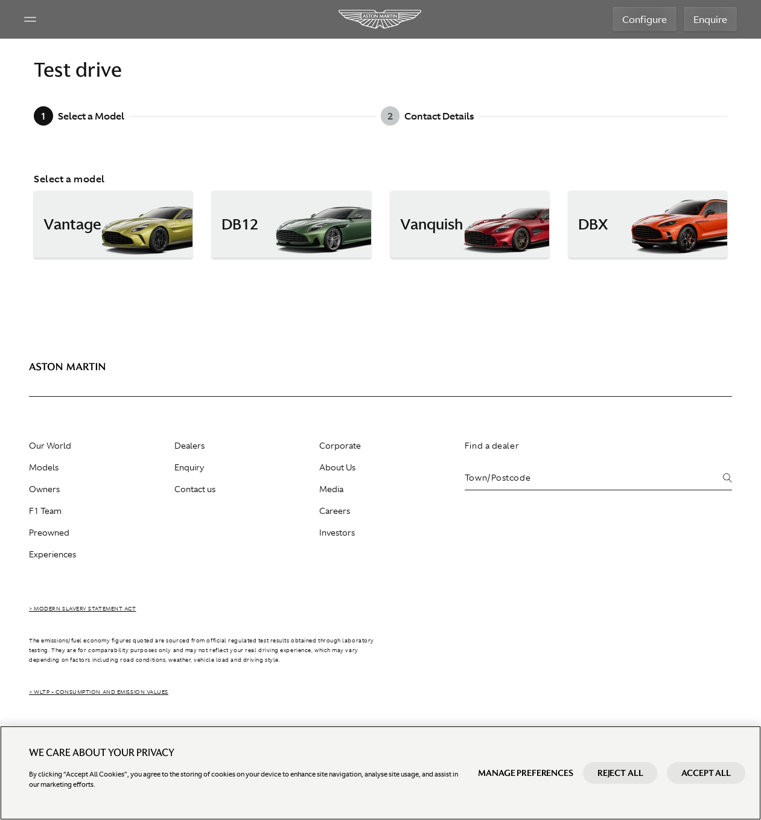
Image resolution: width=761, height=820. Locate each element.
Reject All (620, 786)
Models (44, 467)
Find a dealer (492, 445)
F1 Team (45, 510)
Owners (44, 489)
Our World (50, 445)
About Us (337, 467)
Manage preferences (525, 786)
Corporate (340, 445)
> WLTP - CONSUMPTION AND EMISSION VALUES (98, 692)
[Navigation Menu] (30, 19)
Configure (644, 19)
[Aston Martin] (380, 19)
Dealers (189, 445)
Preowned (49, 532)
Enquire (710, 19)
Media (331, 489)
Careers (334, 510)
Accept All (706, 786)
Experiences (52, 554)
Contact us (194, 489)
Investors (337, 532)
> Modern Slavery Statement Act (82, 608)
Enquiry (189, 467)
